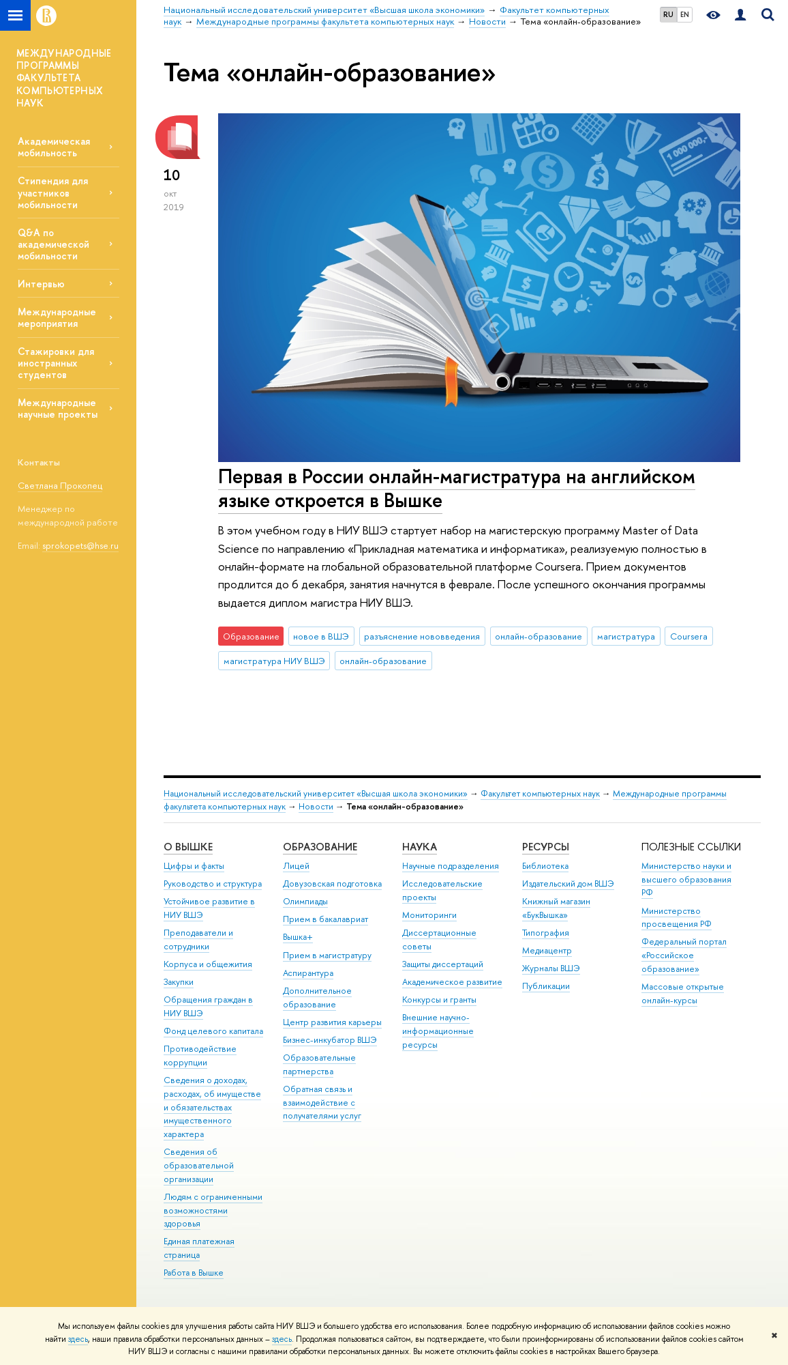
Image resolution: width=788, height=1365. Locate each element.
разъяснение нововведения (422, 636)
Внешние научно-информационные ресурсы (438, 1030)
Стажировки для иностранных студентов (56, 363)
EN (684, 14)
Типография (545, 932)
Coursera (689, 636)
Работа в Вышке (194, 1272)
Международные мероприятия (57, 317)
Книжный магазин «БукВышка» (556, 908)
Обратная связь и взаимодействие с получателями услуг (322, 1102)
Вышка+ (298, 937)
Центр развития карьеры (332, 1022)
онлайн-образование (538, 636)
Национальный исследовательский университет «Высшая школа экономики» (316, 793)
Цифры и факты (194, 866)
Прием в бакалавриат (325, 919)
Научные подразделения (450, 866)
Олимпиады (305, 901)
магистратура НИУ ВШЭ (274, 661)
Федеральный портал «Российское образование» (684, 955)
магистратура (626, 636)
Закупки (179, 982)
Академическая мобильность (54, 146)
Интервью (41, 283)
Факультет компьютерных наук (540, 793)
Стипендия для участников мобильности (53, 192)
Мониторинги (429, 915)
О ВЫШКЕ (188, 846)
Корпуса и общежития (208, 964)
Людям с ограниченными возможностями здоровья (213, 1210)
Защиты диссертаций (442, 964)
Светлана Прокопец (60, 485)
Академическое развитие (452, 982)
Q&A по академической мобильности (53, 244)
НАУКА (419, 846)
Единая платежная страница (199, 1248)
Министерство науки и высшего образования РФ (686, 879)
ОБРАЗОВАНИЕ (320, 846)
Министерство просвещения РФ (676, 917)
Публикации (546, 986)
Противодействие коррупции (200, 1055)
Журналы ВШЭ (551, 968)
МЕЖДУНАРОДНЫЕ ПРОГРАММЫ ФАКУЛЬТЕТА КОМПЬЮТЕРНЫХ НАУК (64, 77)
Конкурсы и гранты (439, 999)
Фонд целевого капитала (213, 1031)
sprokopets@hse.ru (80, 545)
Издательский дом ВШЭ (568, 883)
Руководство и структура (213, 883)
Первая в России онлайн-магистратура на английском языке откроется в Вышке (456, 488)
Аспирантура (308, 973)
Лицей (296, 866)
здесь (78, 1339)
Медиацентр (547, 950)
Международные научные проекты (57, 408)
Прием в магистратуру (327, 955)
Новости (316, 806)
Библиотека (545, 866)
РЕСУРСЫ (545, 846)
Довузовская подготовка (332, 883)
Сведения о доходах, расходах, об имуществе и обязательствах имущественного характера (212, 1107)
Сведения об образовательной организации (199, 1165)
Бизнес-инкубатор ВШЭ (330, 1040)
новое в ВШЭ (321, 636)
